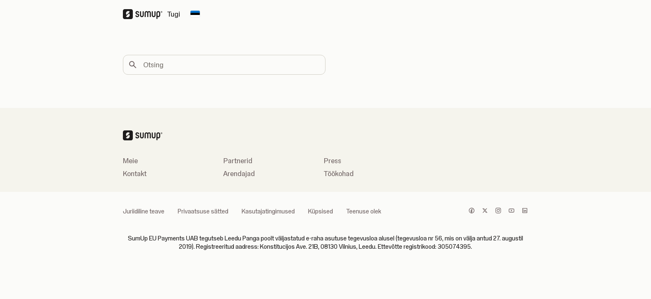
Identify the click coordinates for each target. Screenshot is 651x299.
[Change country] (195, 14)
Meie (130, 161)
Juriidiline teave (143, 211)
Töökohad (339, 173)
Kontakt (135, 173)
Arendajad (239, 173)
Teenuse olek (363, 211)
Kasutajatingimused (268, 211)
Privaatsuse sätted (203, 211)
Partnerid (237, 161)
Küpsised (320, 211)
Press (332, 161)
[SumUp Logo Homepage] (145, 14)
